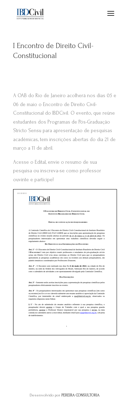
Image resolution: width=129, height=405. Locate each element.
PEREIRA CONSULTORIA (80, 395)
